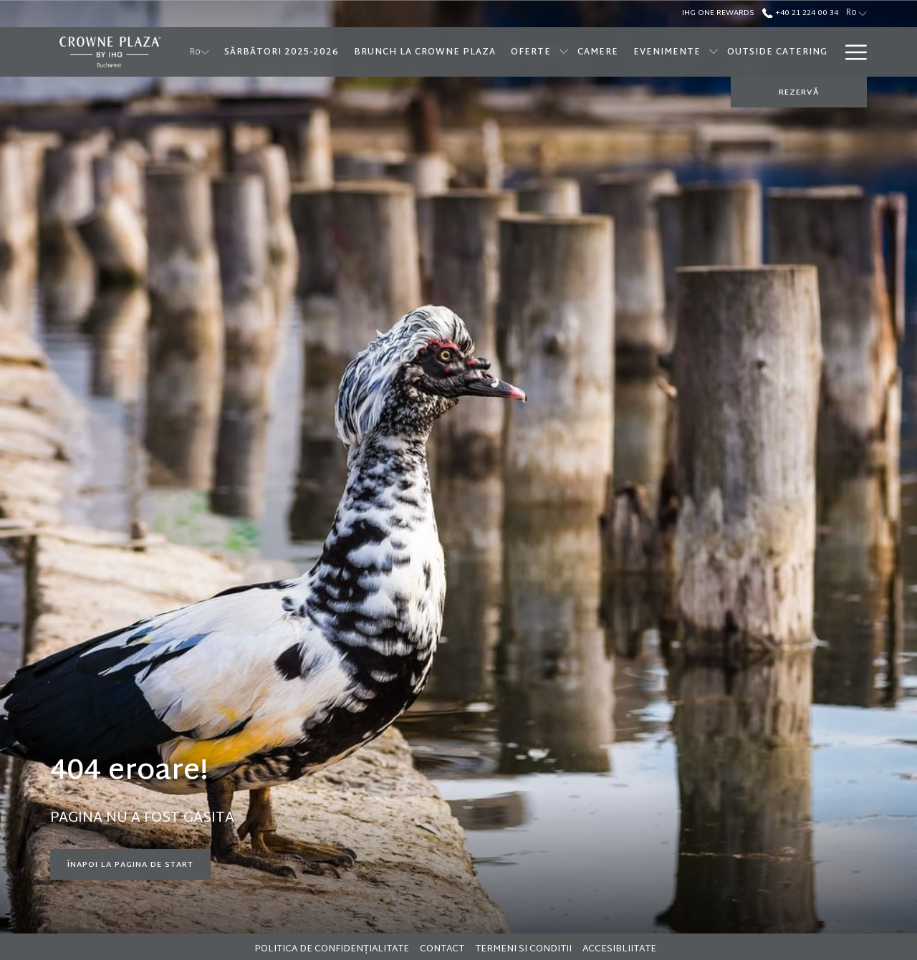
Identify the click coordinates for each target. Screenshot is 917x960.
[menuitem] (281, 52)
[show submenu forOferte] (564, 52)
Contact (442, 949)
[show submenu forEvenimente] (713, 52)
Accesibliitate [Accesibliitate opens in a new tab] (621, 949)
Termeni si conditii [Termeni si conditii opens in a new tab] (525, 949)
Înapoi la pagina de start (130, 865)
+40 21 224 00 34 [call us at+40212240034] (800, 13)
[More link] (851, 52)
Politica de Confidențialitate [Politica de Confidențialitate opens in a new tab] (333, 949)
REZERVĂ (799, 92)
